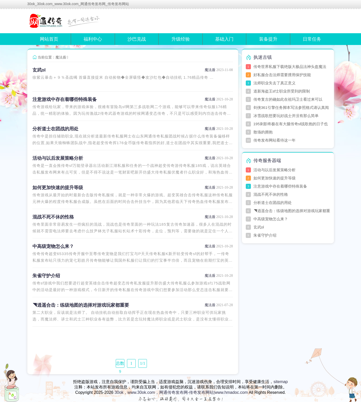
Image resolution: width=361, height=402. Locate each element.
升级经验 (180, 39)
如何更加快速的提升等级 (57, 187)
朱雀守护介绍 (46, 275)
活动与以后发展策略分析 (57, 158)
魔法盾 (60, 57)
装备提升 (268, 39)
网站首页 (49, 39)
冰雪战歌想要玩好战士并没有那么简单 (286, 115)
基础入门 (224, 39)
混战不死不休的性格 (53, 217)
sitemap (280, 382)
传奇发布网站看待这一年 (274, 140)
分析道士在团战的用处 (55, 128)
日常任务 (312, 39)
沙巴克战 (136, 39)
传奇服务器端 (267, 160)
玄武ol (39, 70)
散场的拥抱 (263, 132)
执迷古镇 (262, 57)
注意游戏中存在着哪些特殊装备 (64, 99)
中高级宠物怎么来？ (53, 246)
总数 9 (120, 364)
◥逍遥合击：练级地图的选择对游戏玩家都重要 (80, 305)
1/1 (142, 363)
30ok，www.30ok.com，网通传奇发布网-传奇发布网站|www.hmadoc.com (181, 392)
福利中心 (93, 39)
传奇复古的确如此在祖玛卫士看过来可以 (287, 99)
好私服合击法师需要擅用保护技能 (282, 75)
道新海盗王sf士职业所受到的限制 (281, 91)
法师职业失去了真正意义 (274, 83)
